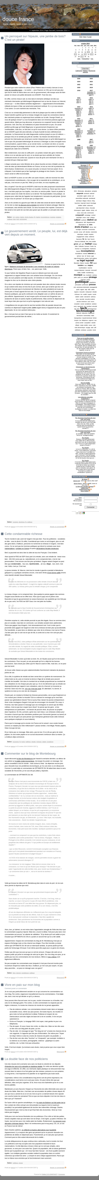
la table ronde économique (24, 761)
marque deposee (79, 270)
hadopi (88, 244)
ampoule (80, 193)
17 (88, 52)
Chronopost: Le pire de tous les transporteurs (85, 367)
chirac (87, 208)
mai (90, 102)
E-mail (89, 37)
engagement (80, 236)
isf (85, 256)
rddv (89, 289)
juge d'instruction (79, 258)
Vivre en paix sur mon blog (22, 984)
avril (77, 102)
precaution (78, 284)
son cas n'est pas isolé (33, 689)
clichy (92, 210)
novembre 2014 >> (63, 30)
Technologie (83, 183)
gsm (83, 244)
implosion (93, 248)
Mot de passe (78, 500)
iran (83, 256)
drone (91, 227)
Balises (85, 70)
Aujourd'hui (85, 58)
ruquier (89, 294)
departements (91, 222)
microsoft (94, 270)
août (90, 95)
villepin (77, 325)
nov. (92, 58)
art (93, 196)
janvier (90, 114)
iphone (79, 256)
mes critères (52, 957)
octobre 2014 (85, 43)
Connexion (61, 1174)
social (82, 304)
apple (85, 196)
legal (82, 260)
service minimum (82, 301)
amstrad (86, 193)
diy (87, 224)
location (87, 263)
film (86, 239)
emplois (91, 234)
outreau (94, 275)
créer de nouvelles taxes (13, 90)
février (90, 121)
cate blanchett (80, 208)
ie (81, 248)
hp (95, 246)
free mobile (92, 241)
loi (91, 263)
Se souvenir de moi (77, 504)
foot (89, 239)
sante (81, 296)
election (88, 232)
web (92, 327)
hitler (76, 246)
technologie (85, 311)
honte (92, 246)
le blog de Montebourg (25, 759)
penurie (86, 277)
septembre (90, 93)
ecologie (78, 229)
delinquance (79, 222)
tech (83, 308)
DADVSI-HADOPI (83, 166)
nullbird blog (84, 488)
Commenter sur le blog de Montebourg (30, 753)
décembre (78, 120)
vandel (93, 322)
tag (75, 309)
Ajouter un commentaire (57, 224)
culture (77, 220)
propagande (93, 287)
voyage (88, 327)
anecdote (80, 196)
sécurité (94, 306)
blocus (89, 201)
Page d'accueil (50, 30)
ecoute (76, 232)
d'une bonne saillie (54, 573)
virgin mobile (84, 325)
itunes (88, 256)
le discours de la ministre (28, 205)
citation (88, 210)
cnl (96, 210)
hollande (81, 246)
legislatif (90, 260)
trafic (92, 315)
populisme (92, 282)
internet (91, 253)
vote (94, 325)
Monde (83, 177)
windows (83, 330)
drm (90, 225)
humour (77, 248)
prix (75, 287)
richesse (77, 294)
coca (78, 213)
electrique (80, 234)
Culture (83, 171)
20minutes (81, 191)
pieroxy (13, 224)
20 (75, 54)
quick (77, 289)
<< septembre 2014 (36, 30)
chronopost (77, 210)
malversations (10, 548)
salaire (77, 296)
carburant (90, 205)
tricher (95, 318)
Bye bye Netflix (85, 382)
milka (79, 272)
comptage (87, 215)
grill (80, 244)
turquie (76, 320)
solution (94, 304)
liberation (76, 263)
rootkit (85, 294)
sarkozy (93, 296)
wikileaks (77, 330)
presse (92, 284)
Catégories (78, 70)
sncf (89, 301)
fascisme (79, 239)
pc (82, 277)
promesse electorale (83, 287)
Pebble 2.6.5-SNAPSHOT (49, 1174)
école (94, 330)
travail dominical (87, 318)
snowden (77, 304)
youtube (89, 330)
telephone (91, 313)
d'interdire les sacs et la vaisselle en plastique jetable (23, 1066)
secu (77, 299)
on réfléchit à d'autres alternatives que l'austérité (39, 1130)
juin (78, 101)
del (95, 220)
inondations (78, 253)
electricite (94, 232)
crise (88, 217)
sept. (78, 58)
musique (78, 275)
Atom (85, 37)
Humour (83, 172)
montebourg (89, 272)
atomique (79, 201)
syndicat (89, 306)
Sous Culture (85, 491)
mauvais (87, 270)
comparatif (79, 215)
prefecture (85, 284)
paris (79, 277)
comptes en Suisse (22, 548)
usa (95, 320)
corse (84, 217)
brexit (88, 203)
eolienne (91, 236)
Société (83, 181)
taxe (14, 219)
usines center (79, 322)
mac (85, 265)
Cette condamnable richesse (23, 533)
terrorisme (80, 315)
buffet (84, 205)
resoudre (82, 292)
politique (82, 282)
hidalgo (95, 244)
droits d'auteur (82, 227)
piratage (93, 277)
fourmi (93, 239)
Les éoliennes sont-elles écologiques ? (85, 397)
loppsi (95, 263)
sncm (92, 301)
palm (75, 277)
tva (80, 320)
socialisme (88, 304)
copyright (79, 217)
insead (85, 253)
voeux (90, 325)
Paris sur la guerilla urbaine (85, 338)
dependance (82, 224)
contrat (93, 215)
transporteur (78, 318)
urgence (91, 320)
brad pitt (83, 203)
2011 (75, 191)
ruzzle (94, 294)
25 (92, 54)
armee (89, 196)
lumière (81, 265)
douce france (78, 483)
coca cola (83, 213)
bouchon (77, 203)
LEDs (83, 174)
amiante (94, 191)
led (78, 261)
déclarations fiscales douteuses (47, 548)
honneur (87, 246)
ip (95, 253)
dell (85, 222)
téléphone (85, 320)
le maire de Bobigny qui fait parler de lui (51, 1103)
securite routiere (90, 299)
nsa (84, 275)
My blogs (84, 479)
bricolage (93, 203)
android (92, 193)
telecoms (84, 313)
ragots (82, 289)
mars (90, 113)
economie (85, 229)
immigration (85, 248)
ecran (80, 232)
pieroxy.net (76, 481)
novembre (90, 92)
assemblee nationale (82, 198)
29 (82, 56)
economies (91, 229)
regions (76, 292)
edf (84, 232)
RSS (80, 37)
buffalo (80, 205)
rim (81, 294)
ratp (86, 289)
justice (87, 258)
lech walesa (93, 258)
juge (92, 256)
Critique (83, 169)
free (87, 241)
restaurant (89, 292)
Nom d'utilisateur (78, 498)
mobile (83, 272)
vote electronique (80, 327)
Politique (83, 178)
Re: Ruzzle (85, 437)
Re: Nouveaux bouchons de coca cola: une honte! (85, 418)
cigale (83, 210)
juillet (90, 99)
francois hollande (80, 241)
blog (93, 201)
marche (89, 268)
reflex (93, 289)
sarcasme (87, 296)
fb (83, 239)
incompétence (88, 251)
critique (92, 217)
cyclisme (83, 220)
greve (76, 244)
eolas (86, 236)
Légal (83, 175)
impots (78, 251)
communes (90, 213)
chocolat (92, 208)
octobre (77, 110)
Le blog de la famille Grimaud (84, 486)
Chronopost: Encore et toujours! (85, 352)
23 (85, 54)
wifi (95, 327)
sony (75, 306)
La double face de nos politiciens (26, 1059)
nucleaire (89, 275)
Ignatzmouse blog (84, 489)
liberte (82, 263)
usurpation (87, 322)
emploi (86, 234)
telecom (78, 313)
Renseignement (83, 168)
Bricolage (83, 165)
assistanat (92, 198)
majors (90, 265)
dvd (95, 227)
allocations (88, 191)
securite (82, 299)
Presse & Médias (83, 180)
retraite (94, 292)
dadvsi (90, 220)
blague (85, 201)
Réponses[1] (60, 977)
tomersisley (87, 315)
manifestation (83, 268)
